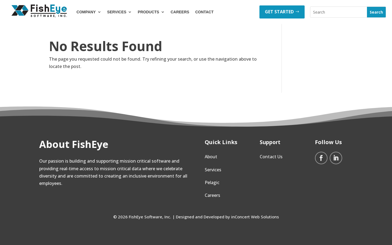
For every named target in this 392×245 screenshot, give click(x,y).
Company (86, 12)
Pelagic (212, 182)
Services (117, 12)
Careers (180, 12)
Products (148, 12)
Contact (204, 12)
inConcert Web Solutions (255, 216)
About (211, 157)
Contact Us (271, 157)
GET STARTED (279, 12)
